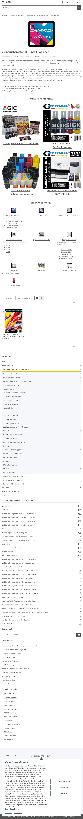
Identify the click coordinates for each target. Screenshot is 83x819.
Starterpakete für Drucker (12, 378)
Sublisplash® (13, 271)
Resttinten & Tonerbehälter (12, 454)
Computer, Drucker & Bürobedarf (13, 476)
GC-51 (8, 252)
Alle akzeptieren (64, 781)
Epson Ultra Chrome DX (41, 240)
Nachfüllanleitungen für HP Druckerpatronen (41, 525)
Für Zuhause (6, 488)
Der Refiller (8, 720)
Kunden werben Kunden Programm (14, 650)
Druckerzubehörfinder (41, 555)
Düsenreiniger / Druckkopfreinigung (41, 533)
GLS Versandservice (8, 676)
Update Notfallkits (14, 286)
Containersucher (10, 736)
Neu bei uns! (41, 506)
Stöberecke (5, 495)
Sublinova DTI (41, 216)
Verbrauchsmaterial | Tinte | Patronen (17, 381)
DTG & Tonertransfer (10, 465)
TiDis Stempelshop (10, 717)
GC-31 (8, 247)
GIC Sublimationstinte (13, 216)
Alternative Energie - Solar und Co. (41, 616)
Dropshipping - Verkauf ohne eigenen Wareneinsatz (20, 646)
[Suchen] (39, 7)
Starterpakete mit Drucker (12, 374)
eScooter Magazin (10, 728)
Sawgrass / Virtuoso (69, 240)
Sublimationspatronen (11, 423)
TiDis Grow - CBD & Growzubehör (13, 484)
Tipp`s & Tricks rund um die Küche (41, 567)
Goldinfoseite (8, 739)
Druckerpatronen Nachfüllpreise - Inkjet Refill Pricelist (41, 609)
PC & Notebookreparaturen (11, 665)
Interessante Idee (9, 473)
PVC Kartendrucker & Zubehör (12, 480)
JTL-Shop (72, 816)
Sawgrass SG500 (66, 252)
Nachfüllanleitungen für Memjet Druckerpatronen (41, 559)
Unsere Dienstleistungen (10, 491)
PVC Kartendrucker (41, 529)
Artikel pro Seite (24, 298)
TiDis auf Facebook (10, 694)
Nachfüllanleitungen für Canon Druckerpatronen (41, 517)
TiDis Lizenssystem (8, 657)
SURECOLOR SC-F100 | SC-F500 (69, 216)
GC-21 (8, 245)
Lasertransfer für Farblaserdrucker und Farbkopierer (41, 601)
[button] (62, 2)
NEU (3, 362)
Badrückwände (9, 701)
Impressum (8, 813)
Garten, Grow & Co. (41, 624)
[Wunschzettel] (67, 2)
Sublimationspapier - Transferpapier (16, 427)
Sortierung (8, 298)
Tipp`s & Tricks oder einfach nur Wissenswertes (41, 540)
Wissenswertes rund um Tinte (41, 548)
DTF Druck (6, 461)
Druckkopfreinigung (10, 457)
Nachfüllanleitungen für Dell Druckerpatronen (41, 563)
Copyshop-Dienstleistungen (11, 672)
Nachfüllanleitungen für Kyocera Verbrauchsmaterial (41, 593)
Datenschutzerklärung (12, 809)
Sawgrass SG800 (66, 254)
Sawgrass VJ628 (66, 258)
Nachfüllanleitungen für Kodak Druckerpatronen (41, 582)
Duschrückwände (10, 705)
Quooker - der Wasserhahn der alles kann (41, 620)
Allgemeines (41, 544)
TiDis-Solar (8, 732)
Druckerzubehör (7, 366)
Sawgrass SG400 (66, 250)
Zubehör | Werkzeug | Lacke (13, 450)
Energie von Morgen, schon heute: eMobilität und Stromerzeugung (41, 612)
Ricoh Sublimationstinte (14, 240)
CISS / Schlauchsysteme (12, 713)
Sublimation (41, 510)
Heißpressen (7, 446)
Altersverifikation (7, 684)
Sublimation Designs (10, 438)
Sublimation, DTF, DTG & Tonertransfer (15, 369)
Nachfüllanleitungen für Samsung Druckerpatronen (41, 590)
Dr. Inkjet (41, 271)
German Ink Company (11, 709)
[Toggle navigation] (3, 1)
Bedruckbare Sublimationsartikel (14, 442)
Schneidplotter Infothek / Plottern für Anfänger (41, 536)
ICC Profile (6, 431)
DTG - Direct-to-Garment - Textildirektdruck (41, 605)
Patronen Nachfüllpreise (10, 661)
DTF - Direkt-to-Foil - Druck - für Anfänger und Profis (41, 571)
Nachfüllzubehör (41, 552)
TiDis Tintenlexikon (8, 680)
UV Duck (6, 469)
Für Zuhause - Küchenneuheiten (41, 597)
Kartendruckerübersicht (12, 724)
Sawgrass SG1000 (67, 256)
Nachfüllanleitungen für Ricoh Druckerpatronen (41, 578)
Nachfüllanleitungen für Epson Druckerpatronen (41, 521)
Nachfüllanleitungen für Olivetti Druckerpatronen (41, 586)
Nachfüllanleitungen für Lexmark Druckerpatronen (41, 574)
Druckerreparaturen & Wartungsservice (15, 669)
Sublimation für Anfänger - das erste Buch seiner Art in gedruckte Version (13, 335)
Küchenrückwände (10, 698)
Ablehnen (64, 793)
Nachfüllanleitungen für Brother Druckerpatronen (41, 514)
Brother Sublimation (69, 271)
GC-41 (8, 250)
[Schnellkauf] (39, 635)
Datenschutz (18, 813)
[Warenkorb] (75, 2)
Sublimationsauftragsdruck (12, 435)
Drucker (53, 63)
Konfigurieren (64, 787)
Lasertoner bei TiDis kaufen (11, 653)
